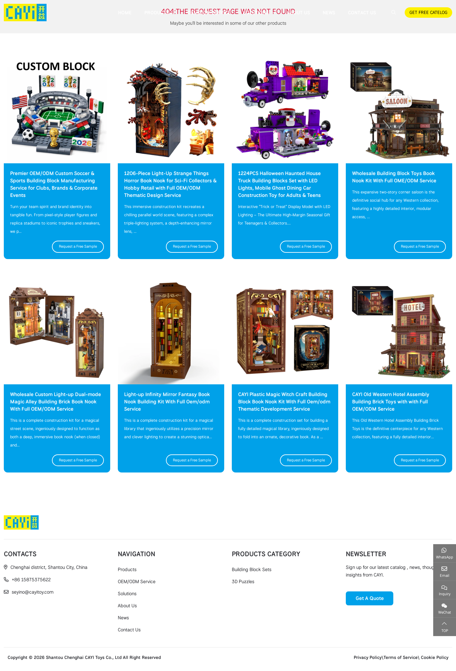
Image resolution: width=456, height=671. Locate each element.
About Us (299, 13)
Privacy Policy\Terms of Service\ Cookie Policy (401, 657)
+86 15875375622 (31, 580)
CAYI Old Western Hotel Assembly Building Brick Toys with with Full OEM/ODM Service (390, 401)
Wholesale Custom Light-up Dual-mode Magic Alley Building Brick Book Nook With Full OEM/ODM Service (55, 401)
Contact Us (362, 13)
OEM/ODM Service (209, 13)
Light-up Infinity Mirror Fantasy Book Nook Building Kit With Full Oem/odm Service (167, 401)
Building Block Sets (251, 569)
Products (156, 13)
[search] (393, 12)
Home (125, 13)
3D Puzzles (243, 581)
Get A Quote (370, 598)
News (329, 13)
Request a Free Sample (78, 246)
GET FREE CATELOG (428, 12)
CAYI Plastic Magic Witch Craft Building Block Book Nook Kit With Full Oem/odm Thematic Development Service (284, 401)
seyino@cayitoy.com (33, 592)
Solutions (256, 13)
